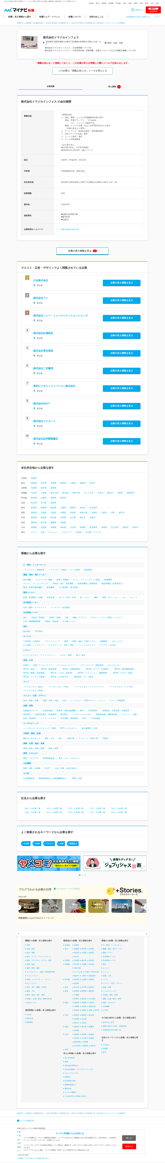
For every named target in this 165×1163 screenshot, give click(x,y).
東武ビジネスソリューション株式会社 (54, 386)
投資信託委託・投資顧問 (45, 714)
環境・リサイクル (30, 758)
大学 (62, 843)
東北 (97, 3)
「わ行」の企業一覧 (118, 812)
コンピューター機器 (43, 580)
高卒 (104, 1052)
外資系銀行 (93, 710)
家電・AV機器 (63, 580)
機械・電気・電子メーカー (34, 575)
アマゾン (50, 843)
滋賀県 (34, 512)
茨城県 (34, 488)
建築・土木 (31, 991)
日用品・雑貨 (55, 617)
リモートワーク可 (71, 1073)
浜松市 (83, 508)
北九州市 (115, 527)
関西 (135, 3)
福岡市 (125, 527)
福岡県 (34, 527)
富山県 (34, 503)
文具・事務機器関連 (31, 621)
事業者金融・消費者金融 (106, 714)
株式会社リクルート (44, 421)
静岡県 (43, 508)
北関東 (103, 3)
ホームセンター (114, 665)
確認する (129, 1146)
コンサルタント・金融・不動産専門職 (41, 972)
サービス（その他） (108, 645)
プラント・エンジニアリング (35, 583)
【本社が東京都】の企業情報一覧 (57, 23)
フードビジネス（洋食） (59, 687)
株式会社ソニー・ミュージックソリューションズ (60, 315)
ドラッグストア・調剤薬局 (91, 665)
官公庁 (47, 768)
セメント (134, 597)
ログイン (139, 10)
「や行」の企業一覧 (75, 812)
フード (26, 682)
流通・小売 (28, 660)
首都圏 (110, 3)
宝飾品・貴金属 (51, 621)
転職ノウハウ (74, 17)
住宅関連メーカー (31, 602)
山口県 (73, 517)
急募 (66, 1062)
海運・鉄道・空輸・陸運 (33, 748)
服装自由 (68, 1088)
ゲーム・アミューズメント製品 (86, 580)
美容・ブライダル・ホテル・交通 (39, 960)
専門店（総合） (30, 669)
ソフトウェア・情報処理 (33, 570)
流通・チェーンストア (42, 665)
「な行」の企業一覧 (118, 808)
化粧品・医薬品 (38, 617)
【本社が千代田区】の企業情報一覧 (83, 23)
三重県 (63, 508)
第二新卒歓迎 (70, 1058)
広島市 (92, 517)
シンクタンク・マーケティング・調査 (39, 728)
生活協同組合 (29, 778)
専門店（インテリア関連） (34, 677)
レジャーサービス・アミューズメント (39, 655)
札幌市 (34, 478)
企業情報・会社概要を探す (34, 23)
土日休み (106, 1045)
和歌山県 (83, 512)
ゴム (124, 597)
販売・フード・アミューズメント (39, 957)
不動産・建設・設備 (32, 733)
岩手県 (43, 483)
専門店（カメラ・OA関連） (98, 669)
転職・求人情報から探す (19, 17)
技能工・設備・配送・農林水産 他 (39, 999)
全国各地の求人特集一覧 (112, 1030)
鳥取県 (34, 517)
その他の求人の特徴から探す (75, 1096)
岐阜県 (34, 508)
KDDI (37, 843)
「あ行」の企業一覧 (31, 808)
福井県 (53, 503)
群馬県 (53, 488)
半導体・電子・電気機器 (63, 583)
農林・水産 (77, 778)
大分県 (73, 527)
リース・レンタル (48, 718)
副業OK (67, 1077)
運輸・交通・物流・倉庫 (33, 743)
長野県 (53, 498)
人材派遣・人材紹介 (31, 641)
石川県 (43, 503)
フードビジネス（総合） (33, 687)
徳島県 (34, 522)
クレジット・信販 (129, 714)
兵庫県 (63, 512)
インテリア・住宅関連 (60, 607)
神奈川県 (76, 493)
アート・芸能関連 (117, 700)
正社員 (29, 1015)
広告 (64, 700)
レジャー (27, 650)
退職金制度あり (70, 1085)
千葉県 (43, 493)
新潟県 (34, 498)
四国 (146, 3)
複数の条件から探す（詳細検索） (115, 1026)
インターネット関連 (57, 570)
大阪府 (53, 512)
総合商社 (27, 631)
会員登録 (153, 10)
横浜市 (110, 493)
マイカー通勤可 (70, 1092)
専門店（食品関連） (49, 669)
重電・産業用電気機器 (32, 587)
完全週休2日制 (70, 1081)
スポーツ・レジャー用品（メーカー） (107, 617)
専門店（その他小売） (60, 677)
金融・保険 (28, 705)
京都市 (94, 512)
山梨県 (43, 498)
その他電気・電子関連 (68, 587)
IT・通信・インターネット (34, 565)
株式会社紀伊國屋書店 (45, 438)
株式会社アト (40, 298)
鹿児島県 (93, 527)
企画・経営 (31, 949)
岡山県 (53, 517)
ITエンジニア (31, 983)
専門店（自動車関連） (72, 669)
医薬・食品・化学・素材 (36, 995)
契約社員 (30, 1018)
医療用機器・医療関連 (87, 583)
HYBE (26, 843)
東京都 (65, 493)
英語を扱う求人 (43, 1158)
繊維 (96, 597)
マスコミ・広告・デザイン (34, 695)
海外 (157, 3)
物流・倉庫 (53, 748)
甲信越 (118, 3)
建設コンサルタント (31, 738)
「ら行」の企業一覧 (96, 812)
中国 (141, 3)
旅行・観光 (81, 655)
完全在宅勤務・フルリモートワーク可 (79, 1069)
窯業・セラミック (110, 597)
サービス (27, 636)
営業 (28, 945)
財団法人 (73, 843)
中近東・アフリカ (93, 532)
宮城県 (53, 483)
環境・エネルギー (31, 753)
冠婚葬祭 (104, 641)
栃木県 (43, 488)
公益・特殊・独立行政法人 (66, 768)
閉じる (129, 1138)
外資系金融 (47, 710)
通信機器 (50, 587)
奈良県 (73, 512)
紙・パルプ (85, 597)
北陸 (124, 3)
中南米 (79, 532)
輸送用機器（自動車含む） (112, 583)
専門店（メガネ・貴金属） (62, 673)
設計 (60, 738)
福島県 (83, 483)
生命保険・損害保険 (69, 718)
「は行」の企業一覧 (31, 812)
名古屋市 (93, 508)
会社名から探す (108, 1022)
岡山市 (83, 517)
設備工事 (70, 738)
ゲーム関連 (75, 570)
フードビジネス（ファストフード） (89, 687)
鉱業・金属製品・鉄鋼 (32, 597)
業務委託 (30, 1022)
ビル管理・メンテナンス (33, 645)
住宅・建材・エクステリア (34, 607)
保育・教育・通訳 (33, 968)
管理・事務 (31, 953)
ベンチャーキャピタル (82, 714)
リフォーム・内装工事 (88, 738)
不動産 (105, 738)
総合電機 (27, 580)
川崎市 (120, 493)
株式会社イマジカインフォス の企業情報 (111, 23)
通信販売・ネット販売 (83, 677)
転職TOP (20, 23)
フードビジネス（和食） (33, 690)
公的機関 (27, 763)
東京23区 (54, 493)
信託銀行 (27, 714)
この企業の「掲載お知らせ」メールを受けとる (82, 70)
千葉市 (100, 493)
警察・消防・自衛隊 (31, 768)
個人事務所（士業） (90, 728)
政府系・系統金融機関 (66, 710)
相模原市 (130, 493)
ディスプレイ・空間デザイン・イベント (88, 700)
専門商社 (39, 631)
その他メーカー (69, 621)
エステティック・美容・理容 (61, 645)
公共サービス (31, 1003)
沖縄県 (104, 527)
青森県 (34, 483)
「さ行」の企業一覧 (75, 808)
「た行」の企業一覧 (96, 808)
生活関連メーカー (31, 612)
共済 (84, 718)
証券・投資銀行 (30, 718)
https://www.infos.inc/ (70, 229)
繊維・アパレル (79, 617)
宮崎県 (83, 527)
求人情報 (112, 86)
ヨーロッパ (53, 532)
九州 (152, 3)
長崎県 (53, 527)
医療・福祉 (31, 964)
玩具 (67, 617)
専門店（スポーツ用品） (123, 673)
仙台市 (92, 483)
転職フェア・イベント (49, 17)
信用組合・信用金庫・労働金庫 (115, 710)
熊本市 (135, 527)
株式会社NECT (41, 403)
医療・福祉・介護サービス (84, 641)
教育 (66, 641)
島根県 (43, 517)
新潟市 (63, 498)
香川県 (43, 522)
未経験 (105, 1048)
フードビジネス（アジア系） (121, 687)
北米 (43, 532)
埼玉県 (34, 493)
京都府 (43, 512)
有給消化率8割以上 (72, 1066)
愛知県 (53, 508)
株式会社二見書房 (43, 368)
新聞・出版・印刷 (50, 700)
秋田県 (63, 483)
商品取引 (64, 714)
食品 (25, 617)
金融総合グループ (30, 710)
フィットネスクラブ (86, 645)
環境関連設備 (48, 758)
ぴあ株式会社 (40, 280)
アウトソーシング (52, 641)
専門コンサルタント (68, 728)
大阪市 (104, 512)
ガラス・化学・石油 (67, 597)
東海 (130, 3)
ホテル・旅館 (66, 655)
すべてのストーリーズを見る (68, 889)
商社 (25, 626)
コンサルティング (31, 723)
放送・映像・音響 (30, 700)
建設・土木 (49, 738)
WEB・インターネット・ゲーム (38, 979)
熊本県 (63, 527)
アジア (34, 532)
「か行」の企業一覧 (53, 808)
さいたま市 (89, 493)
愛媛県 (53, 522)
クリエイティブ (32, 976)
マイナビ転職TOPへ (27, 1120)
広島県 (63, 517)
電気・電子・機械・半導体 (36, 987)
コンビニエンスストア (66, 665)
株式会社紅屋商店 (43, 333)
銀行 (82, 710)
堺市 (113, 512)
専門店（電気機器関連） (124, 669)
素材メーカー (29, 592)
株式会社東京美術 (43, 350)
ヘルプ (157, 17)
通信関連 (88, 570)
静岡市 (73, 508)
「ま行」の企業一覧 (53, 812)
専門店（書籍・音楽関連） (34, 673)
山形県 (73, 483)
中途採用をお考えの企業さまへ (138, 17)
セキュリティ (117, 641)
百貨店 (26, 665)
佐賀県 (43, 527)
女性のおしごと (96, 17)
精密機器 (108, 580)
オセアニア (67, 532)
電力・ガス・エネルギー (69, 758)
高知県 (63, 522)
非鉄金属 (50, 597)
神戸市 (122, 512)
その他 (26, 773)
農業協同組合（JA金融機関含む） (53, 778)
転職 (20, 1143)
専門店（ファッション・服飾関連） (93, 673)
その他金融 (95, 718)
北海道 (91, 3)
